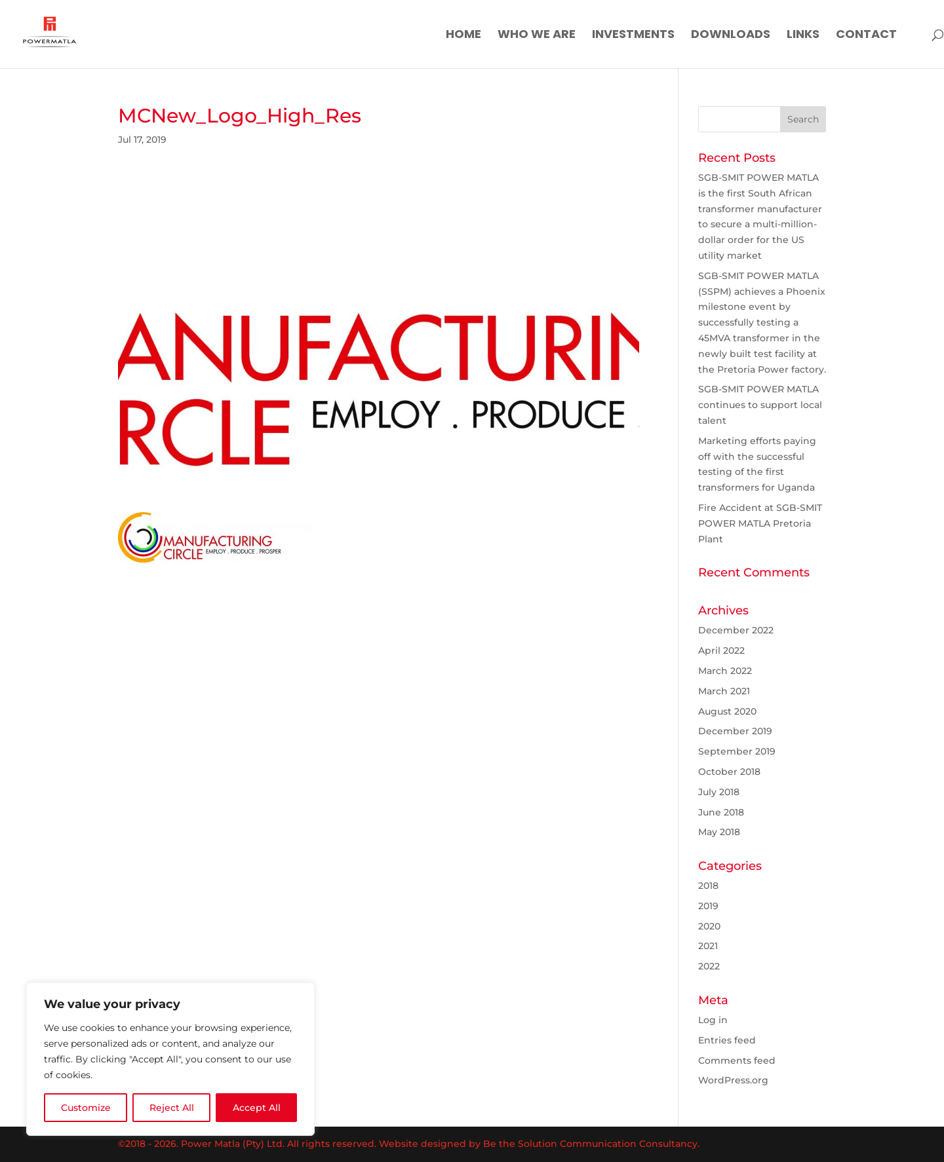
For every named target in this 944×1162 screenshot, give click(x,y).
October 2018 (729, 772)
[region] (170, 1059)
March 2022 (725, 671)
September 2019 (737, 751)
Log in (713, 1020)
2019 (708, 906)
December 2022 (736, 630)
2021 (708, 946)
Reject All (171, 1108)
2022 (709, 966)
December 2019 (735, 731)
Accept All (257, 1108)
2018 (708, 885)
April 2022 (721, 650)
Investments (633, 35)
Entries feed (727, 1040)
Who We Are (537, 35)
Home (463, 35)
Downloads (730, 35)
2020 (709, 926)
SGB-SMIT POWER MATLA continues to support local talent (760, 404)
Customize (86, 1108)
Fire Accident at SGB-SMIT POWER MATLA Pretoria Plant (760, 523)
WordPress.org (733, 1080)
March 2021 (724, 691)
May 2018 (719, 832)
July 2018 (718, 792)
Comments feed (737, 1060)
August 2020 (727, 711)
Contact (866, 35)
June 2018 (721, 812)
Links (803, 35)
